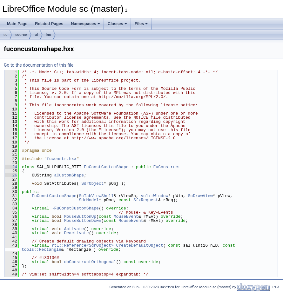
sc (5, 34)
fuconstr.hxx (62, 159)
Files (141, 23)
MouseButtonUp (80, 216)
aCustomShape (69, 175)
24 (11, 167)
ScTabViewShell (96, 196)
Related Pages (49, 23)
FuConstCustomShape (106, 167)
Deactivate (76, 233)
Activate (74, 229)
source (21, 34)
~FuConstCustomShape (75, 208)
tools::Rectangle (41, 249)
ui (36, 34)
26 (11, 175)
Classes (117, 23)
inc (48, 34)
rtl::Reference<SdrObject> (83, 245)
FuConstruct (166, 167)
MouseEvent (126, 216)
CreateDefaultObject (139, 245)
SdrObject (92, 183)
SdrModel (88, 200)
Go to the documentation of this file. (39, 65)
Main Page (17, 23)
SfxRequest (145, 200)
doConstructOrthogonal (90, 262)
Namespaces (85, 23)
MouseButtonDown (82, 220)
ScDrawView (200, 196)
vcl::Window (154, 196)
